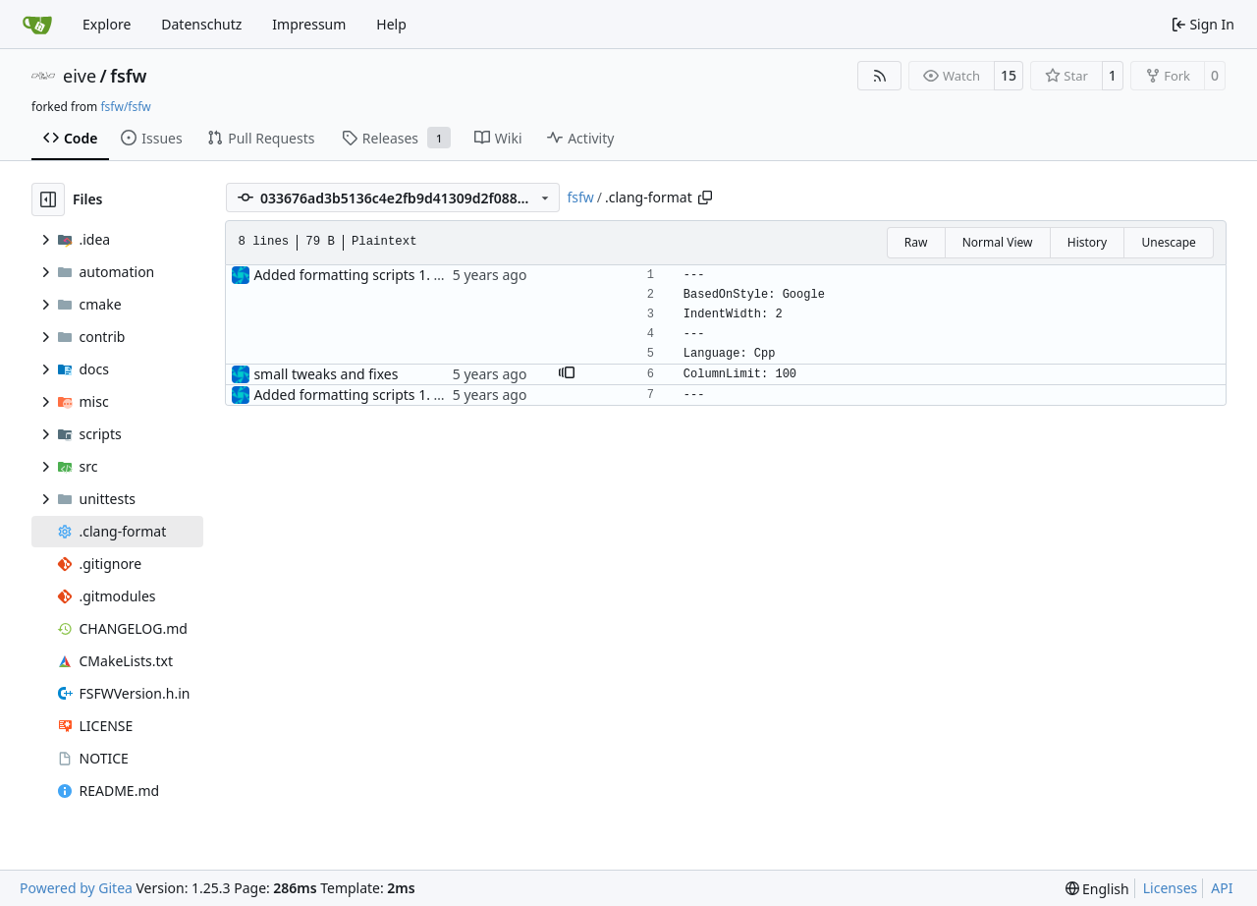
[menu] (1097, 888)
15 (1008, 75)
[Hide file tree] (48, 199)
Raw (916, 242)
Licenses (1170, 887)
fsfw (128, 75)
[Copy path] (705, 197)
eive (79, 75)
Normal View (997, 242)
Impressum (309, 24)
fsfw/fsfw (125, 106)
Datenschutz (201, 24)
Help (391, 24)
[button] (566, 374)
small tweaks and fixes (325, 374)
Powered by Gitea (76, 887)
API (1221, 887)
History (1087, 242)
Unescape (1168, 242)
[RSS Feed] (879, 75)
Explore (106, 24)
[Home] (37, 24)
